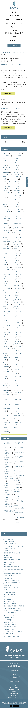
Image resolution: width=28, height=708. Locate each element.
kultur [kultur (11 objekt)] (7, 590)
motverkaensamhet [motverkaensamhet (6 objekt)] (12, 604)
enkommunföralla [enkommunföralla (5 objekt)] (12, 553)
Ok (11, 705)
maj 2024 (17, 191)
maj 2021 (6, 246)
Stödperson (7, 517)
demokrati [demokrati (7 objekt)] (8, 551)
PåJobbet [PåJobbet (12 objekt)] (8, 615)
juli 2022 (6, 228)
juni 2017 (17, 320)
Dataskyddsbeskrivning (14, 689)
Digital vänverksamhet (19, 525)
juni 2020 (17, 265)
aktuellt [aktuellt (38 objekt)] (8, 539)
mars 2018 (17, 304)
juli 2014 (6, 390)
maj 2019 (17, 286)
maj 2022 (6, 230)
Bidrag (14, 37)
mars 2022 (6, 232)
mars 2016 (6, 348)
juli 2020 (17, 262)
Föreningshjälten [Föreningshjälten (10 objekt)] (12, 573)
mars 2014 (6, 395)
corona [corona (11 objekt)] (8, 546)
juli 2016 (17, 341)
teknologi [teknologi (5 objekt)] (8, 629)
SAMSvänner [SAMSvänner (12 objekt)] (9, 622)
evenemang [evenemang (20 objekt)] (9, 557)
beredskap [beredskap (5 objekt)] (8, 541)
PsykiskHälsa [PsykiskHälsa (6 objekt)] (9, 613)
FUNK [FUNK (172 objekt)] (7, 564)
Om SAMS (14, 16)
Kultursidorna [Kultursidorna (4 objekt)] (10, 592)
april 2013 (6, 416)
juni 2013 (6, 413)
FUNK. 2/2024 (19, 457)
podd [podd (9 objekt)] (18, 610)
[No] (26, 703)
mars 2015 (6, 372)
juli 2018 (17, 300)
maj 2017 (17, 323)
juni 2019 (17, 283)
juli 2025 (6, 172)
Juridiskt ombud (14, 23)
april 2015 (17, 369)
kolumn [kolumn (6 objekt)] (7, 585)
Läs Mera (9, 93)
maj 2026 (6, 156)
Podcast (17, 496)
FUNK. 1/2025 (19, 448)
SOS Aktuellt (18, 501)
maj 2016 (6, 346)
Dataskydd (16, 705)
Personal (14, 685)
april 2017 (6, 325)
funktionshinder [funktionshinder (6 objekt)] (11, 567)
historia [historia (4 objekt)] (7, 578)
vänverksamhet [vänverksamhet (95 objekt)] (11, 636)
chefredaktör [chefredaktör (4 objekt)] (10, 544)
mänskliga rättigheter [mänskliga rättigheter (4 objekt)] (13, 606)
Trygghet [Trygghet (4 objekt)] (8, 631)
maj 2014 (6, 392)
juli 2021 (17, 242)
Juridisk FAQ (14, 695)
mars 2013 (17, 416)
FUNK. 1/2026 (19, 452)
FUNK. (14, 27)
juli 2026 (6, 153)
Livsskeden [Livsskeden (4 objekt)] (8, 599)
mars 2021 (6, 249)
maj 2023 (17, 209)
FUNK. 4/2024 (19, 466)
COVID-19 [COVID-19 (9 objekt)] (19, 546)
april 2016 (17, 346)
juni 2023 (6, 209)
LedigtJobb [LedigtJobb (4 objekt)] (8, 597)
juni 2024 (6, 191)
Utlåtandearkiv (14, 687)
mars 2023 (17, 211)
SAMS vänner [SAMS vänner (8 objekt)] (9, 624)
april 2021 (17, 246)
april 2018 (6, 304)
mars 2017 (17, 325)
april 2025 (17, 174)
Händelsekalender (14, 693)
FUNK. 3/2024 (19, 462)
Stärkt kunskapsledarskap (14, 32)
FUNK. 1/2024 (9, 506)
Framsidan (19, 108)
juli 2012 (6, 432)
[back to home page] (14, 649)
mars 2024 (17, 193)
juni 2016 (17, 344)
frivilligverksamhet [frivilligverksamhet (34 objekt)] (13, 560)
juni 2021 (17, 244)
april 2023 (6, 211)
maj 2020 (6, 267)
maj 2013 (17, 413)
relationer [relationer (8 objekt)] (8, 617)
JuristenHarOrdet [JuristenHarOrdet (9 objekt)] (11, 583)
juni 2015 (17, 367)
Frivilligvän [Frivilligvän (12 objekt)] (9, 562)
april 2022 (17, 230)
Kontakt (14, 40)
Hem (14, 12)
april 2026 (17, 156)
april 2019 (6, 288)
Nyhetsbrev (18, 492)
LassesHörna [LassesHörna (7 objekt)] (9, 594)
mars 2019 (17, 288)
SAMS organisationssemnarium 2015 (13, 102)
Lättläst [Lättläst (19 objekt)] (8, 601)
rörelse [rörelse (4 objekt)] (7, 620)
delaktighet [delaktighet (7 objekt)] (9, 548)
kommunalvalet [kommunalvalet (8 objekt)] (10, 587)
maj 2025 (6, 174)
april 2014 (17, 392)
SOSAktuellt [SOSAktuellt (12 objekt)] (9, 627)
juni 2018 (17, 302)
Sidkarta (14, 45)
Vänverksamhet (14, 19)
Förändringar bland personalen (10, 59)
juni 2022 (17, 228)
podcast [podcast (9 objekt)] (8, 610)
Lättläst (16, 489)
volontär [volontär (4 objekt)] (8, 634)
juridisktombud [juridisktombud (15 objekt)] (11, 580)
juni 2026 (17, 153)
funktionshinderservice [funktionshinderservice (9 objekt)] (13, 570)
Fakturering (14, 691)
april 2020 (17, 267)
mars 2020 (6, 269)
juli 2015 (6, 367)
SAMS (16, 499)
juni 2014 (17, 390)
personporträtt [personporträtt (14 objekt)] (11, 608)
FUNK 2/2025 (18, 443)
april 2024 (6, 193)
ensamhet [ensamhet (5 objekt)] (8, 555)
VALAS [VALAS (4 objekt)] (18, 631)
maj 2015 (6, 369)
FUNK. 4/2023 (9, 511)
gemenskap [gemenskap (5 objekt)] (8, 576)
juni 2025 (17, 172)
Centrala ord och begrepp (14, 697)
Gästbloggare (19, 471)
